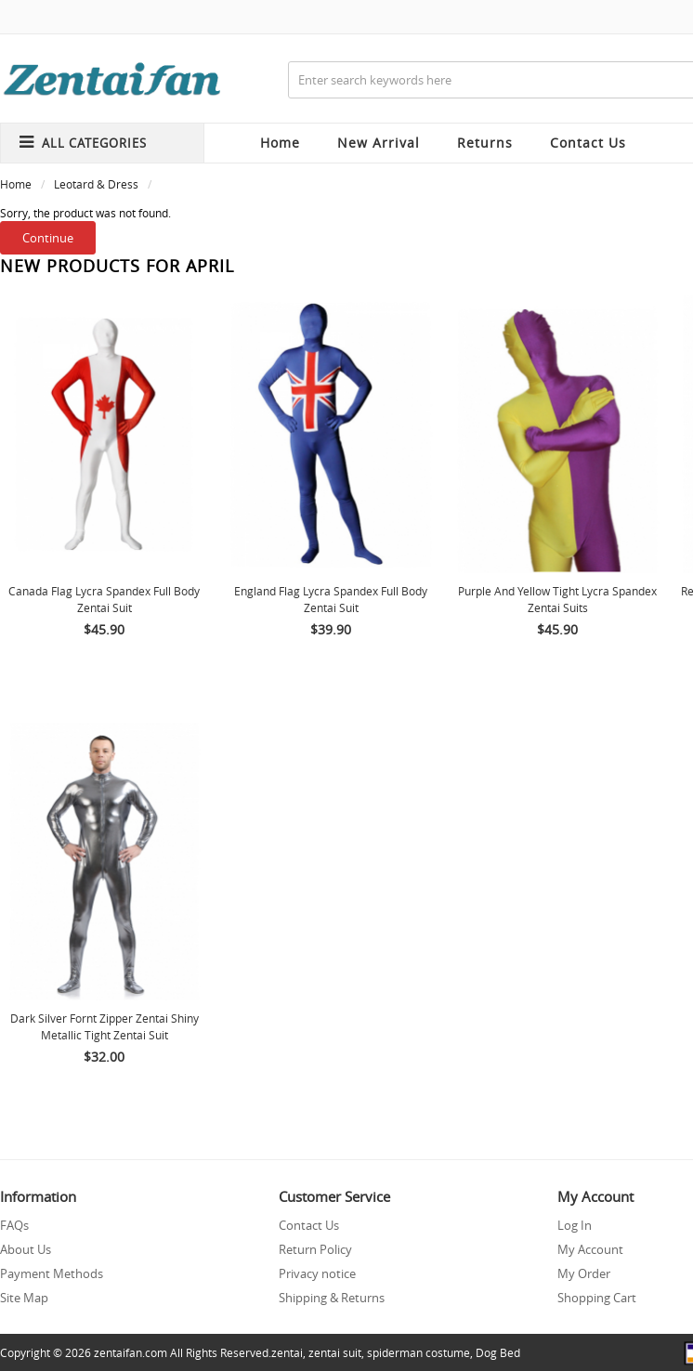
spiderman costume (418, 1352)
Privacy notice (317, 1273)
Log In (574, 1225)
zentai (287, 1352)
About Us (25, 1249)
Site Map (24, 1297)
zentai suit (334, 1352)
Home (280, 142)
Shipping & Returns (332, 1297)
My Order (583, 1273)
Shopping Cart (596, 1297)
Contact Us (309, 1225)
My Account (590, 1249)
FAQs (14, 1225)
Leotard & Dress (96, 183)
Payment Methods (51, 1273)
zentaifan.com (130, 1352)
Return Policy (315, 1249)
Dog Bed (498, 1352)
